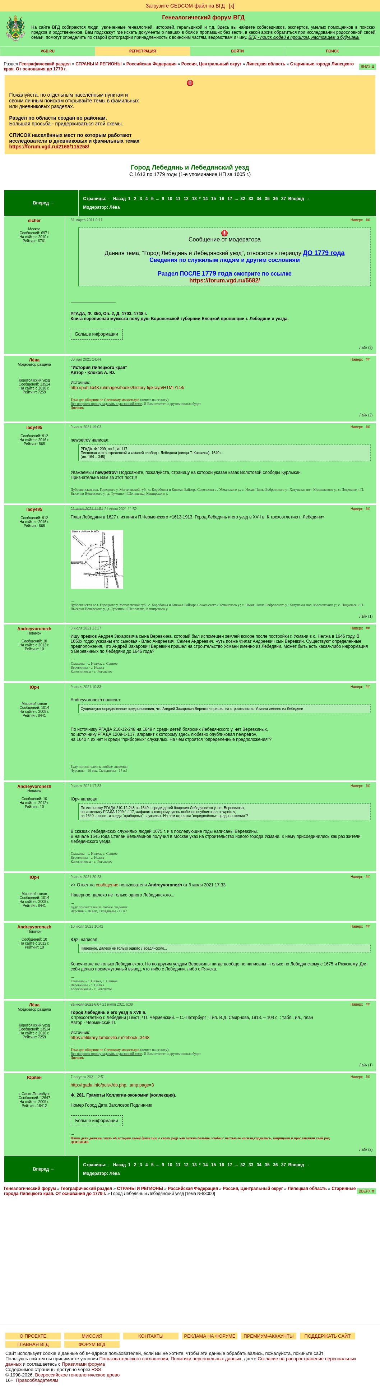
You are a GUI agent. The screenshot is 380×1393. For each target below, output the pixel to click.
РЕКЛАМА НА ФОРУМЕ (209, 1336)
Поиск (332, 51)
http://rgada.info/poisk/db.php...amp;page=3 (112, 1085)
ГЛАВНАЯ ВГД (33, 1344)
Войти (237, 51)
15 (213, 198)
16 (221, 198)
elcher (34, 220)
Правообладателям (37, 1380)
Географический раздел (45, 63)
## (368, 220)
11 (178, 198)
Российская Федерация (151, 63)
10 (169, 198)
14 (205, 198)
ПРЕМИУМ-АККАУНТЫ (268, 1336)
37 (283, 198)
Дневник (77, 408)
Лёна (115, 207)
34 (259, 198)
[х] (231, 6)
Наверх (357, 220)
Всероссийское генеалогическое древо (77, 1375)
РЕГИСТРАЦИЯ (142, 51)
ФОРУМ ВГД (92, 1344)
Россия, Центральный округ (211, 63)
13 (194, 198)
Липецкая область (266, 63)
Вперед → (44, 203)
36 (275, 198)
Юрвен (34, 1077)
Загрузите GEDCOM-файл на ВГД (185, 6)
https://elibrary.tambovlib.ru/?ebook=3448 (110, 1037)
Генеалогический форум (30, 1188)
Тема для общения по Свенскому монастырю (105, 400)
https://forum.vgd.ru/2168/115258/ (49, 146)
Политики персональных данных (206, 1358)
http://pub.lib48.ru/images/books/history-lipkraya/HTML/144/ (128, 387)
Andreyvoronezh (34, 628)
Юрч (34, 687)
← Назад (116, 198)
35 (267, 198)
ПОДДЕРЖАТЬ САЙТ (328, 1336)
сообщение (107, 884)
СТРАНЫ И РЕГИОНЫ (98, 63)
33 (251, 198)
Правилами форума (83, 1364)
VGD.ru (48, 51)
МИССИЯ (92, 1336)
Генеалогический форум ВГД (203, 17)
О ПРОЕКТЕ (33, 1336)
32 (242, 198)
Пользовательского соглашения (133, 1358)
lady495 (34, 427)
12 (186, 198)
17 (229, 198)
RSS (96, 1369)
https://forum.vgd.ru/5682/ (224, 280)
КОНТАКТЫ (150, 1336)
